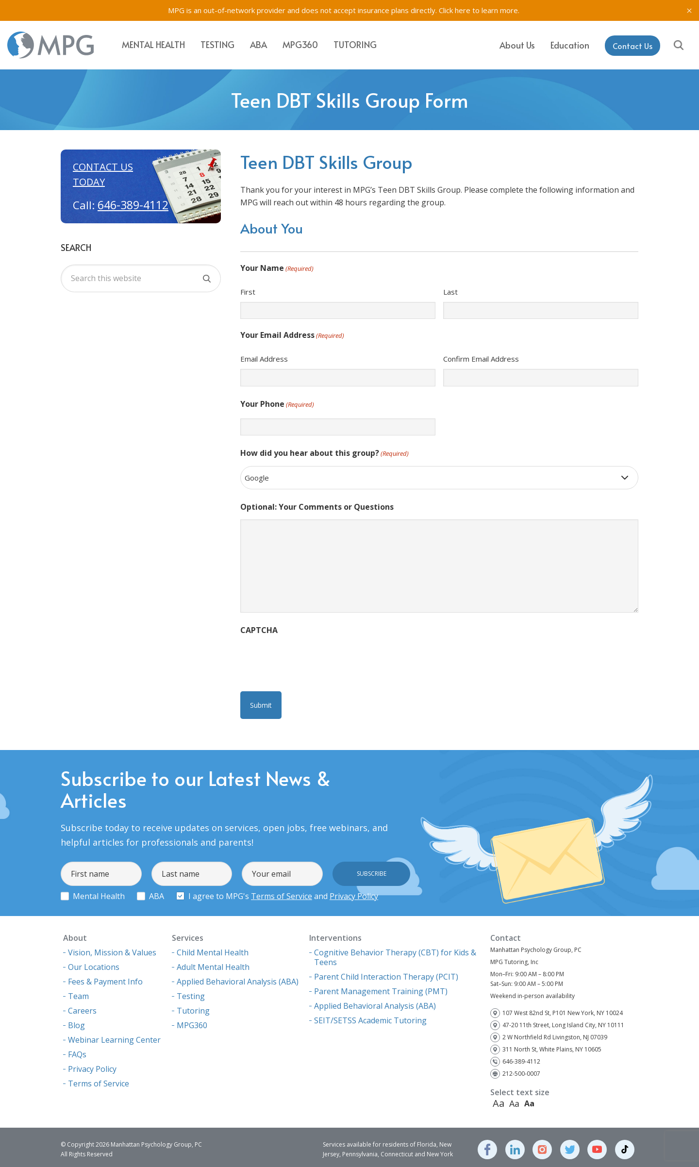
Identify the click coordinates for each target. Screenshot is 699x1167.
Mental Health (153, 44)
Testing (217, 44)
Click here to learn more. (479, 10)
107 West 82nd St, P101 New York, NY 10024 (562, 1008)
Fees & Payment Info (105, 977)
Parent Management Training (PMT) (381, 987)
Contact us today (103, 174)
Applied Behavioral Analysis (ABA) (238, 977)
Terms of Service (281, 891)
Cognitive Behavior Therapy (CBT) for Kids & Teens (395, 953)
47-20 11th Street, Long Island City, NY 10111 (563, 1021)
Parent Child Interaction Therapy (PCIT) (386, 972)
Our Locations (93, 962)
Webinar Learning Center (114, 1035)
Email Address (264, 359)
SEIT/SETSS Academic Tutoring (370, 1016)
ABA (258, 44)
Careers (82, 1006)
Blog (76, 1021)
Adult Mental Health (213, 962)
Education (569, 44)
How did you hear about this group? (324, 453)
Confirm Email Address (481, 359)
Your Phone (277, 404)
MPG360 (300, 44)
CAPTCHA (259, 630)
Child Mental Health (213, 948)
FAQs (77, 1050)
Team (78, 991)
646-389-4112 (133, 205)
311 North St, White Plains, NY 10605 (551, 1045)
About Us (517, 44)
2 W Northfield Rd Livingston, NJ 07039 (554, 1033)
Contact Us (632, 44)
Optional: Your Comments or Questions (317, 506)
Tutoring (355, 44)
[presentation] (314, 662)
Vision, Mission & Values (112, 948)
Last (450, 292)
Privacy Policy (354, 891)
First (247, 292)
